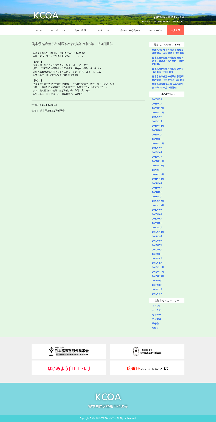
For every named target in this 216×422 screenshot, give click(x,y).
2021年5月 (157, 187)
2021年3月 (157, 192)
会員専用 (175, 30)
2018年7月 (157, 289)
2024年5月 (157, 139)
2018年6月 (157, 294)
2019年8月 (157, 241)
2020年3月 (157, 223)
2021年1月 (157, 196)
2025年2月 (157, 121)
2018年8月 (157, 285)
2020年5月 (157, 218)
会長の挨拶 (80, 30)
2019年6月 (157, 249)
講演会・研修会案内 (130, 30)
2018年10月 (158, 276)
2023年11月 (158, 143)
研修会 (155, 323)
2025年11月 (158, 112)
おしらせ (156, 310)
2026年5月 (157, 99)
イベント (156, 306)
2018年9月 (157, 280)
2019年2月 (157, 263)
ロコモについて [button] (102, 30)
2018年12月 (158, 267)
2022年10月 (158, 165)
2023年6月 (157, 152)
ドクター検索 (155, 30)
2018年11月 (158, 272)
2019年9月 (157, 236)
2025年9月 (157, 117)
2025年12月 (158, 108)
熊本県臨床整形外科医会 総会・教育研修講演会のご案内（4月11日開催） (168, 61)
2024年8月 (157, 130)
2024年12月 (158, 126)
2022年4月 (157, 170)
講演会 (155, 328)
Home (39, 30)
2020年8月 (157, 214)
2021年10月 (158, 179)
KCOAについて (58, 30)
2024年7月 (157, 134)
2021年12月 (158, 174)
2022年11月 (158, 161)
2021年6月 (157, 183)
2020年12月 (158, 201)
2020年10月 (158, 205)
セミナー (156, 314)
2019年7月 (157, 245)
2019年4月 (157, 258)
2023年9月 (157, 148)
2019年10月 (158, 232)
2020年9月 (157, 210)
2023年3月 (157, 157)
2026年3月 (157, 103)
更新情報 (156, 319)
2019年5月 (157, 254)
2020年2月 (157, 227)
